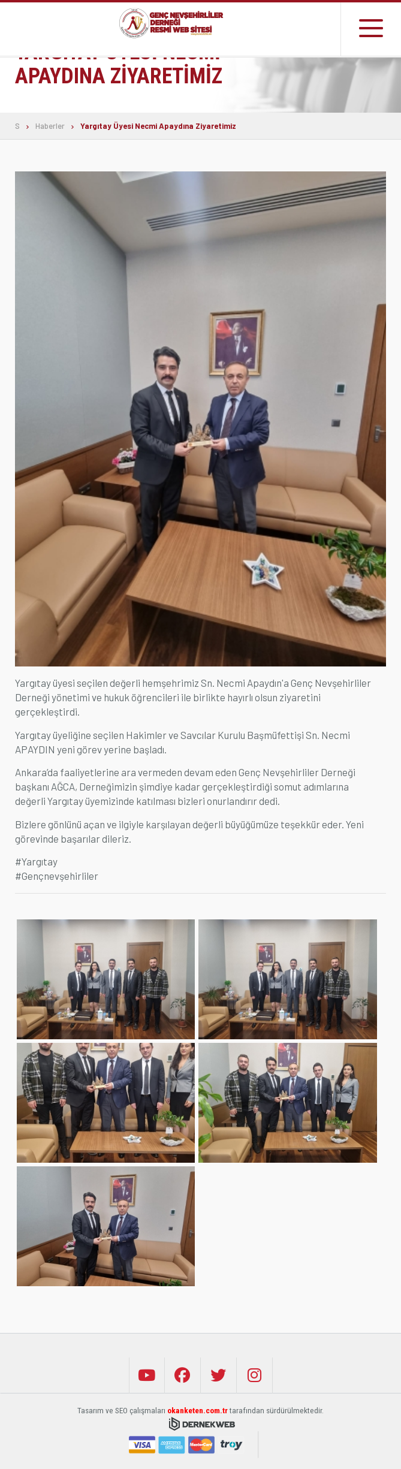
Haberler (50, 126)
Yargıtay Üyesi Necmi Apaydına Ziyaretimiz (158, 126)
